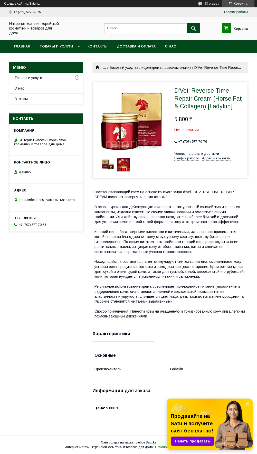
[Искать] (193, 28)
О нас (170, 46)
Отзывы (21, 99)
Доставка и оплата (136, 46)
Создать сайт (14, 3)
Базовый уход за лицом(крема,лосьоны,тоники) (150, 67)
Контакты (98, 46)
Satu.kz (151, 442)
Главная (22, 46)
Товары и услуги (56, 46)
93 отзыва (211, 3)
